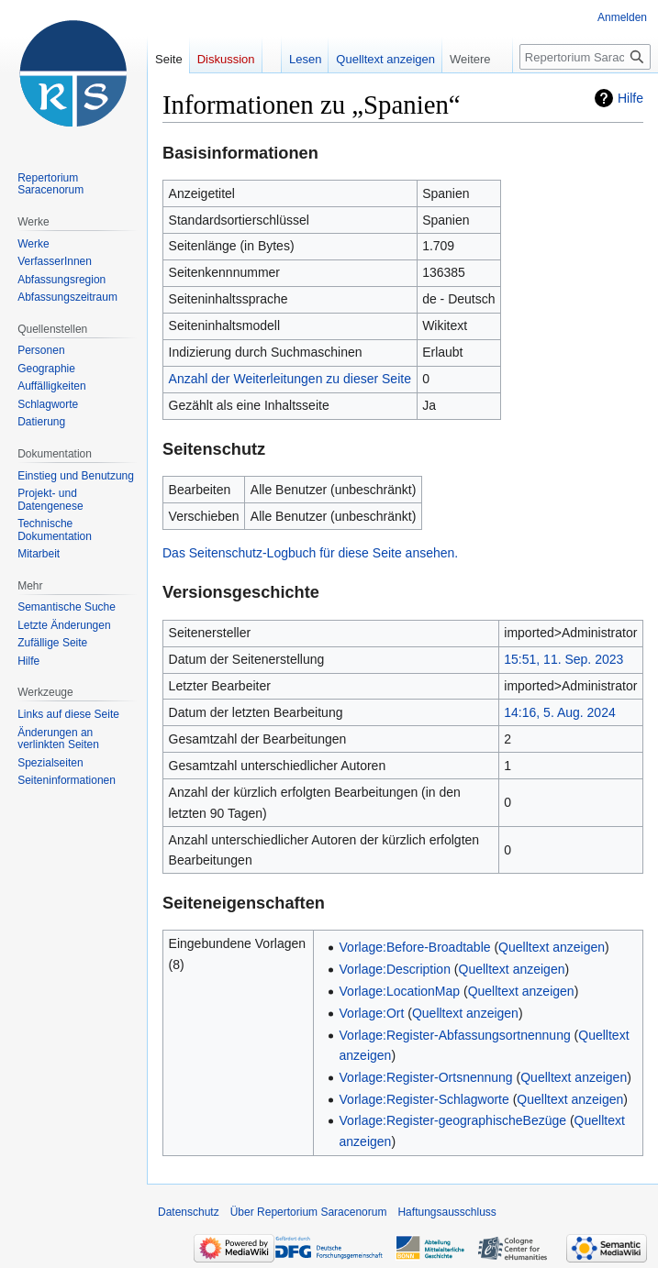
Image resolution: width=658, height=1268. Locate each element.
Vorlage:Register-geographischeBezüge (453, 1120)
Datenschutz (188, 1212)
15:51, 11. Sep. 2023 (563, 659)
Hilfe (630, 98)
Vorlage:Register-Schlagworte (424, 1099)
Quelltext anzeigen (551, 947)
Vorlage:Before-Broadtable (415, 947)
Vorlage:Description (395, 969)
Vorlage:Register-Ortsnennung (426, 1077)
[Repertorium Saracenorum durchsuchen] (585, 57)
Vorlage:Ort (372, 1013)
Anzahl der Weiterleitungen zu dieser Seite (290, 378)
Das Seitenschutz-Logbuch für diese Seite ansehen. (310, 553)
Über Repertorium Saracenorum (308, 1212)
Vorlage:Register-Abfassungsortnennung (455, 1035)
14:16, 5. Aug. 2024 (559, 712)
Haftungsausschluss (446, 1212)
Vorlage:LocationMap (400, 991)
